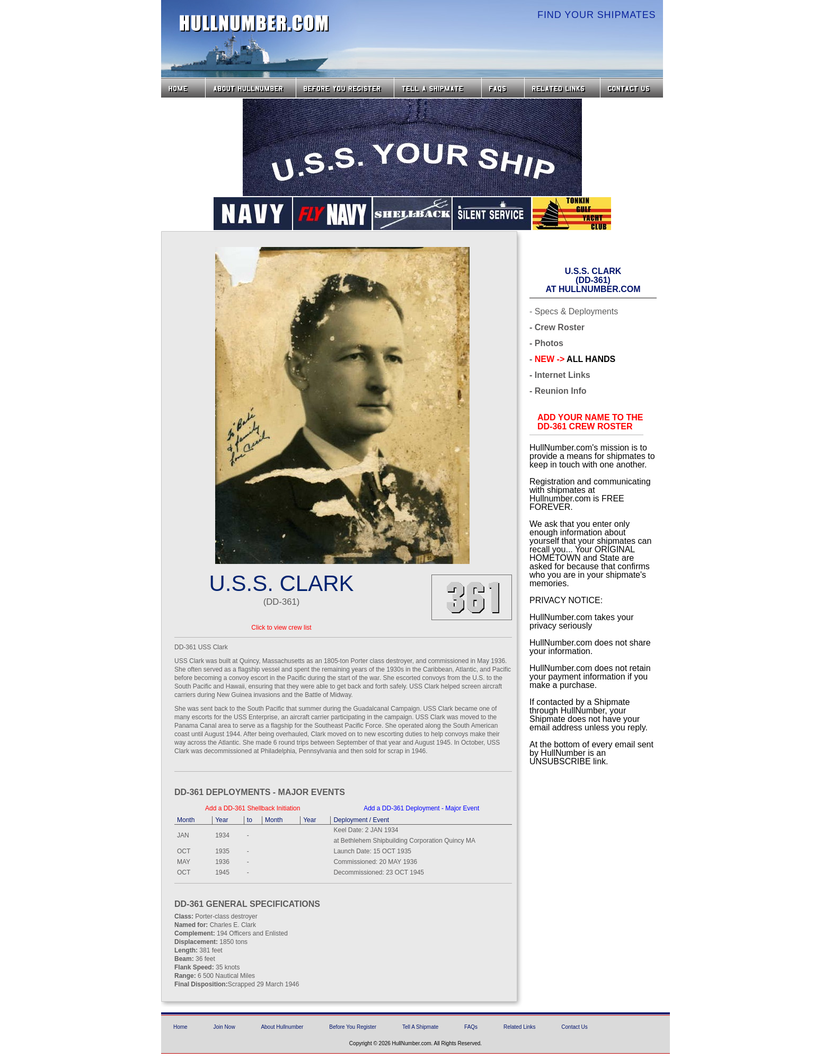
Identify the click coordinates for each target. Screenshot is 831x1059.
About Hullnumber (282, 1027)
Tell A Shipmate (420, 1027)
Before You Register (352, 1027)
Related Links (562, 88)
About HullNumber (251, 88)
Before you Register (345, 88)
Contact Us (632, 88)
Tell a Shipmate (437, 88)
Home (183, 88)
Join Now (224, 1027)
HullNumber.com (254, 23)
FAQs (503, 88)
